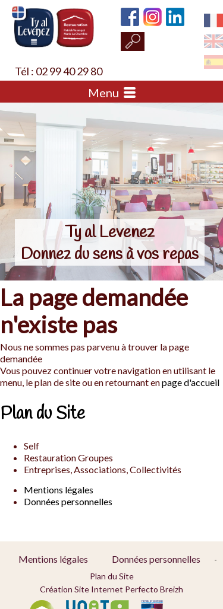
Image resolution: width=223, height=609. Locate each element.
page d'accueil (190, 382)
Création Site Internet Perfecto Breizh (111, 589)
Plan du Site (112, 576)
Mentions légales (58, 489)
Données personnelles (68, 501)
